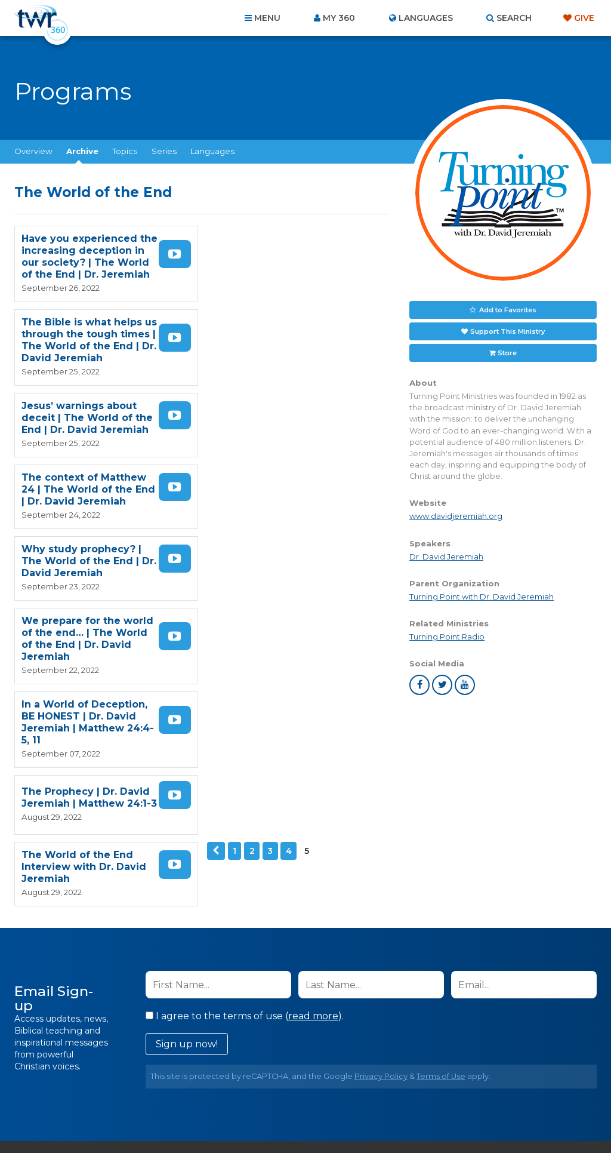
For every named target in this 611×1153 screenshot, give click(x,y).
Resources (509, 1088)
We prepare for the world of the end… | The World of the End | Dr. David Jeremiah (282, 411)
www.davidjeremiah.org (455, 516)
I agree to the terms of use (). (245, 823)
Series (164, 151)
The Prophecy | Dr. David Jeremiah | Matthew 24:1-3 (280, 495)
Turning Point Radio (447, 636)
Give (584, 18)
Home (88, 1088)
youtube (465, 685)
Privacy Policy (381, 883)
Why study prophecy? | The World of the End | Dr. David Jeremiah (88, 411)
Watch (176, 254)
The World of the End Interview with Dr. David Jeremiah (83, 573)
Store (507, 352)
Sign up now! (187, 851)
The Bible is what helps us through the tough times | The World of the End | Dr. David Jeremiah (280, 256)
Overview (33, 151)
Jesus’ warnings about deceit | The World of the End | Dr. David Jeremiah (87, 334)
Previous (215, 557)
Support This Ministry (507, 331)
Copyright (440, 1088)
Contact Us (204, 1088)
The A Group (392, 1117)
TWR (312, 1117)
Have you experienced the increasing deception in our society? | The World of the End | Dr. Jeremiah (89, 256)
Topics (124, 151)
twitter (442, 685)
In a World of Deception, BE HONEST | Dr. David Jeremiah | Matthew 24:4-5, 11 (91, 495)
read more (313, 823)
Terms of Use (440, 883)
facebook (419, 685)
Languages (212, 151)
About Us (139, 1088)
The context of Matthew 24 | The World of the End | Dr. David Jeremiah (282, 334)
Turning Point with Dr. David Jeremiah (481, 596)
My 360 (339, 18)
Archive (82, 151)
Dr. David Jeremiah (446, 556)
